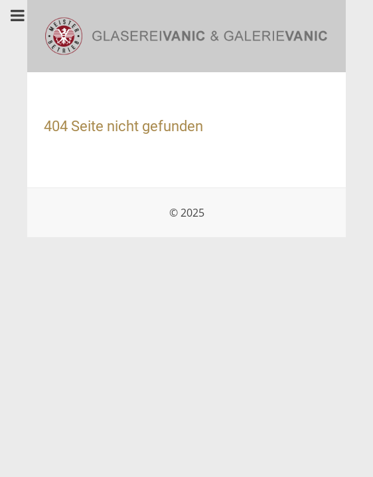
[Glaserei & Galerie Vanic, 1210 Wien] (186, 35)
